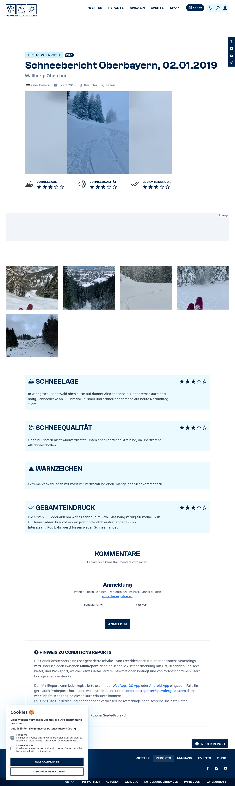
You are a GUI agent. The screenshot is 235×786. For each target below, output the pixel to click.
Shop (174, 8)
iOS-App (134, 685)
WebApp (119, 685)
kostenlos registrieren (117, 596)
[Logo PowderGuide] (21, 10)
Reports (116, 8)
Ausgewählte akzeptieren (47, 771)
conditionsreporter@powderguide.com (155, 690)
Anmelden (117, 624)
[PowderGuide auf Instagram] (231, 48)
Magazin (137, 8)
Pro (69, 55)
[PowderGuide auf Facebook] (231, 41)
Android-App (159, 685)
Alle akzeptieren (47, 761)
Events (157, 8)
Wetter (95, 8)
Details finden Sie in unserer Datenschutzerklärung (43, 728)
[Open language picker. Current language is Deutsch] (210, 8)
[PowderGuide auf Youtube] (231, 55)
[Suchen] (217, 8)
